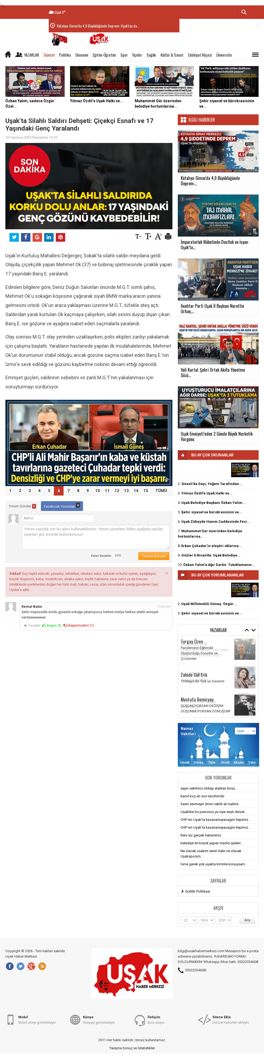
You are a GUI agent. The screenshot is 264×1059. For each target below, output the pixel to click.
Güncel (49, 55)
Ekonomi (81, 55)
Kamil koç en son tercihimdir (202, 796)
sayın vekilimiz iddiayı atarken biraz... (208, 788)
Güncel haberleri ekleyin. (231, 1019)
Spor (124, 55)
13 (126, 490)
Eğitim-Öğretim (104, 55)
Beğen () (51, 626)
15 (145, 490)
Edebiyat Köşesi (200, 55)
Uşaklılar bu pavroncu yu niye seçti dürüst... (213, 812)
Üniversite (224, 55)
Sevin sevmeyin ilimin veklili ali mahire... (210, 804)
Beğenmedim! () (79, 626)
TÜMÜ (161, 490)
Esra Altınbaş (192, 673)
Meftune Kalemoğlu (198, 700)
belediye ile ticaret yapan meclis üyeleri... (211, 843)
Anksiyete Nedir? (194, 680)
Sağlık (151, 55)
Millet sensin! (191, 707)
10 (97, 490)
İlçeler (137, 55)
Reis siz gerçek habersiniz (200, 835)
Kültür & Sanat (172, 55)
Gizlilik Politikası (197, 891)
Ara (247, 920)
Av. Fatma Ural (194, 643)
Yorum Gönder (22, 506)
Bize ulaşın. (156, 1019)
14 (136, 490)
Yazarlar (31, 55)
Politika (65, 55)
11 (107, 490)
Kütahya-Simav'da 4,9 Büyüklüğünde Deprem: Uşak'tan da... (98, 26)
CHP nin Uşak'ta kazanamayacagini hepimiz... (215, 820)
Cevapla (32, 626)
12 (116, 490)
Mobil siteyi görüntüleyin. (37, 1019)
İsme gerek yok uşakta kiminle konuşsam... (213, 864)
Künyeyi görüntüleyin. (99, 1019)
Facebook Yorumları (62, 505)
